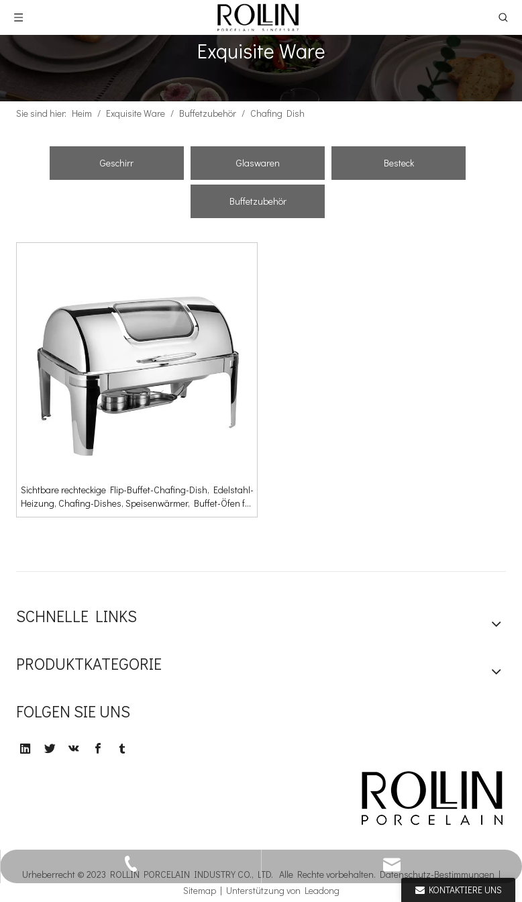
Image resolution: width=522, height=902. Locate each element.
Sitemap (199, 890)
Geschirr (117, 162)
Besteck (399, 162)
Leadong (322, 890)
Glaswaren (258, 162)
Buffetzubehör (257, 201)
